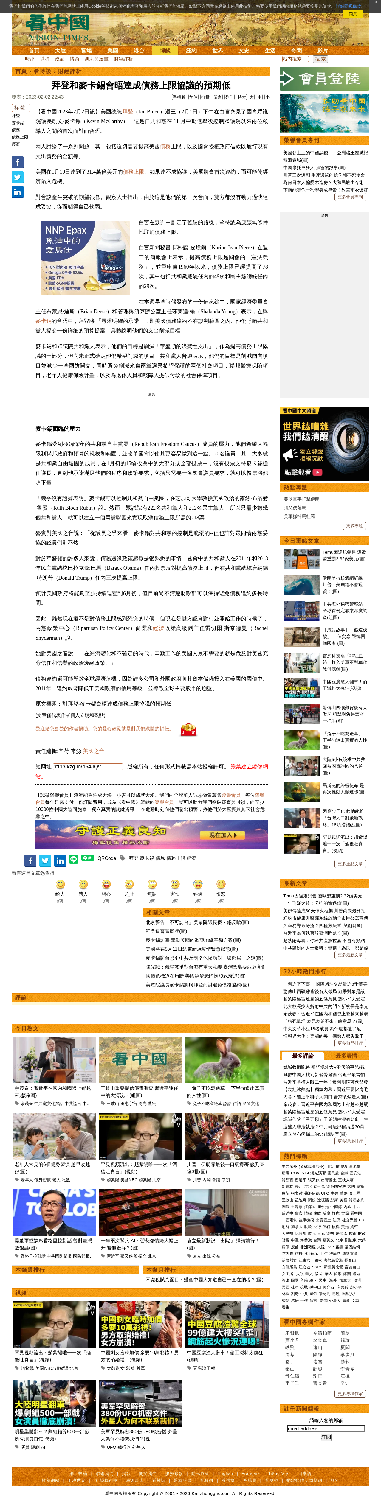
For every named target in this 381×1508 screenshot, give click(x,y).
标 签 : (21, 107)
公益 (216, 1256)
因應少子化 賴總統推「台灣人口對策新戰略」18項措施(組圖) (343, 818)
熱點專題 (296, 488)
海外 (333, 1280)
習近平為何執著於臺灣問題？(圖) (316, 933)
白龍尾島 (289, 1267)
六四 (351, 1186)
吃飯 (66, 1179)
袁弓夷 (319, 1186)
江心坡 (304, 1267)
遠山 (318, 1347)
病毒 (285, 1173)
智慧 (285, 1300)
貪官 (299, 1213)
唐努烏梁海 (333, 1260)
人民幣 (287, 1233)
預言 (313, 1300)
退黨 (360, 1186)
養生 (285, 1307)
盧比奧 (354, 1166)
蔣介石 (329, 1287)
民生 (323, 1280)
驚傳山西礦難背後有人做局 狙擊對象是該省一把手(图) (345, 714)
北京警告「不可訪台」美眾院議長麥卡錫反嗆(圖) (197, 922)
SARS (317, 1267)
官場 (86, 51)
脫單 (140, 1368)
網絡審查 (350, 1253)
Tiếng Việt (279, 1473)
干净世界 (77, 1480)
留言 (217, 97)
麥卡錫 (18, 122)
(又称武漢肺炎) (312, 1166)
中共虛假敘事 (95, 1103)
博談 (165, 51)
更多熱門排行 (350, 1043)
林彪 (285, 1293)
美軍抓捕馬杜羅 (299, 516)
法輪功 (335, 1253)
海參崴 (306, 1240)
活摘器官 (289, 1260)
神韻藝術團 (106, 1480)
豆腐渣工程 (204, 1368)
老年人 (27, 1179)
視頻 (21, 1293)
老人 (56, 1179)
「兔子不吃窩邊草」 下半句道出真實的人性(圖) (345, 740)
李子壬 (292, 1383)
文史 (243, 51)
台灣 (317, 1240)
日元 (321, 1233)
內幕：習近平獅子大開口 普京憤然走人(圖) (325, 1096)
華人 (309, 1274)
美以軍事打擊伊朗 (302, 499)
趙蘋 (345, 1361)
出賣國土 (329, 1180)
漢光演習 (318, 1173)
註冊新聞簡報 (302, 1409)
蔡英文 (328, 1240)
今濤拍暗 (322, 1333)
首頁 (34, 51)
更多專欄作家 (350, 1393)
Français (250, 1473)
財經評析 (123, 58)
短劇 (35, 1447)
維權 (299, 1253)
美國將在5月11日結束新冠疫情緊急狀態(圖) (192, 949)
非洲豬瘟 (308, 1247)
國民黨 (333, 1173)
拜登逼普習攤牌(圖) (166, 931)
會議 (216, 1179)
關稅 (312, 1200)
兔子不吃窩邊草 (207, 1103)
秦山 (290, 1368)
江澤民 (310, 1206)
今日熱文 (27, 1028)
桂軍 (295, 1287)
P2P (330, 1247)
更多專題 (354, 525)
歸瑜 (345, 1340)
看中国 (61, 27)
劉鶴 (285, 1206)
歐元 (312, 1233)
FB (361, 1220)
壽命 (346, 1300)
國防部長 (81, 1256)
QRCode (106, 858)
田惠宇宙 (128, 1103)
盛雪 (318, 1361)
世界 (217, 51)
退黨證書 (183, 1480)
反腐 (326, 1213)
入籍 (304, 1280)
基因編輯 (352, 1247)
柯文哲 (297, 1193)
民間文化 (250, 1103)
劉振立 (140, 1256)
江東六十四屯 (310, 1260)
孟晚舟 (300, 1200)
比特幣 (300, 1233)
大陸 (60, 51)
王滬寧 (297, 1206)
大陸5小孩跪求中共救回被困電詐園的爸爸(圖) (344, 766)
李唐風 (347, 1354)
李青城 (347, 1368)
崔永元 (323, 1206)
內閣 (206, 1179)
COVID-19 (300, 1173)
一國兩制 (289, 1220)
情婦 (308, 1213)
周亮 (142, 1103)
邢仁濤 (292, 1375)
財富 (285, 1240)
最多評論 (303, 1056)
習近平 (113, 1256)
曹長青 (320, 1383)
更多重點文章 (350, 863)
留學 (338, 1274)
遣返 (356, 1274)
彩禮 (130, 1368)
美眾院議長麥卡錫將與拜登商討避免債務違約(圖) (197, 984)
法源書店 (135, 1480)
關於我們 (148, 1473)
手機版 (179, 97)
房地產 (341, 1233)
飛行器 (124, 1447)
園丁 (290, 1361)
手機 (304, 1300)
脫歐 (308, 1226)
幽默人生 (350, 1293)
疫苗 (285, 1193)
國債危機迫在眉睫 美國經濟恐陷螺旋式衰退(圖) (196, 975)
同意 (353, 14)
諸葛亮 (324, 1293)
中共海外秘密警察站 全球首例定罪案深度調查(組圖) (345, 610)
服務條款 (174, 1473)
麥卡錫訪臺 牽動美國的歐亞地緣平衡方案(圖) (193, 940)
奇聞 (296, 51)
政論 (59, 58)
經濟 (16, 144)
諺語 (227, 1103)
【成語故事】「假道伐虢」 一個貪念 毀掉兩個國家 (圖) (345, 636)
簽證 (285, 1280)
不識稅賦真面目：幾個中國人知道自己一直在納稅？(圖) (205, 1279)
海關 (347, 1274)
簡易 (345, 1333)
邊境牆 (323, 1200)
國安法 (355, 1173)
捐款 (126, 1473)
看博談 (43, 71)
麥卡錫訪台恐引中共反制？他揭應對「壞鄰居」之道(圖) (205, 958)
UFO (111, 1447)
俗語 (237, 1103)
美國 (112, 51)
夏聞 (345, 1347)
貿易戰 (287, 1180)
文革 (355, 1300)
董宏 (152, 1103)
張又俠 (126, 1256)
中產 (295, 1240)
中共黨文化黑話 (48, 1103)
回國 (295, 1280)
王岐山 (113, 1103)
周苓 (290, 1354)
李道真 (320, 1340)
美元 (345, 1226)
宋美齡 (343, 1287)
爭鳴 (44, 58)
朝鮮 (285, 1226)
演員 (25, 1447)
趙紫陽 (113, 1179)
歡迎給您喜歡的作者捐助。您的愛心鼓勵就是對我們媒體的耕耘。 (104, 728)
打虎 (336, 1213)
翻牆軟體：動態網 (304, 1480)
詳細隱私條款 (348, 6)
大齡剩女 (116, 1368)
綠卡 (313, 1280)
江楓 (345, 1375)
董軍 (95, 1256)
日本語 (305, 1473)
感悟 (295, 1300)
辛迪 (345, 1383)
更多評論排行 (350, 1141)
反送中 (287, 1213)
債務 (16, 129)
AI (43, 1447)
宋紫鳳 (292, 1333)
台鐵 (344, 1173)
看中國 (356, 1213)
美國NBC (129, 1179)
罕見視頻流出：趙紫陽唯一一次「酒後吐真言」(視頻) (345, 844)
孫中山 (315, 1287)
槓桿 (336, 1226)
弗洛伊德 (312, 1193)
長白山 (350, 1260)
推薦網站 (51, 1480)
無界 (334, 1480)
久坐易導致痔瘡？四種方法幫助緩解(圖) (322, 925)
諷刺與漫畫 (97, 58)
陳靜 (318, 1354)
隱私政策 (200, 1473)
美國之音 (93, 751)
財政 (362, 1233)
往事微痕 (306, 1220)
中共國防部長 (59, 1256)
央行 (317, 1226)
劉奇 (295, 1293)
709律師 (311, 1253)
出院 (206, 1256)
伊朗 (226, 1179)
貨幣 (354, 1226)
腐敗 (317, 1213)
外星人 (138, 1447)
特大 (242, 97)
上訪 (324, 1253)
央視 (300, 1274)
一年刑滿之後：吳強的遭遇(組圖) (316, 903)
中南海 (336, 1206)
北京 (156, 1179)
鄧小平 (356, 1287)
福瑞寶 (250, 1480)
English (225, 1473)
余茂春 (27, 1103)
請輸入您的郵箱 (326, 1420)
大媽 (362, 1240)
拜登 (16, 115)
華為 (344, 1193)
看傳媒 (228, 1480)
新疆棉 (287, 1186)
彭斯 (334, 1200)
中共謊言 (73, 1103)
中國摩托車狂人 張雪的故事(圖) (314, 167)
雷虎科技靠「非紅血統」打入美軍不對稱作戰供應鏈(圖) (345, 662)
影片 (322, 51)
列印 (229, 97)
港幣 (330, 1233)
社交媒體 (349, 1220)
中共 (334, 1193)
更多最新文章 (350, 955)
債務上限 (20, 137)
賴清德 (341, 1166)
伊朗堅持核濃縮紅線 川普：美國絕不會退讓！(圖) (343, 584)
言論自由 (352, 1267)
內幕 (347, 1206)
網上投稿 (78, 1473)
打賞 (205, 97)
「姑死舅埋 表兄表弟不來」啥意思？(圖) (323, 1021)
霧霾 (339, 1247)
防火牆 (287, 1253)
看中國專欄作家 (305, 1322)
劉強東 (351, 1240)
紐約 (191, 51)
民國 (285, 1287)
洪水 (308, 1186)
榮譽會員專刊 (302, 140)
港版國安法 (336, 1186)
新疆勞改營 (333, 1267)
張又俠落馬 (295, 507)
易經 (336, 1293)
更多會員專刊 (350, 196)
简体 (193, 97)
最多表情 (346, 1056)
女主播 (288, 1274)
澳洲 (357, 1280)
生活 (270, 51)
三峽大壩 (346, 1180)
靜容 (318, 1368)
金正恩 (355, 1193)
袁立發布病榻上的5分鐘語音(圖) (315, 1134)
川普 (197, 1179)
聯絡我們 (105, 1473)
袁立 (197, 1256)
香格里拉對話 (33, 1256)
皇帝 (313, 1293)
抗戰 (304, 1287)
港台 (139, 51)
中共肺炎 (289, 1166)
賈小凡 (292, 1340)
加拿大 (297, 1226)
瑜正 (318, 1375)
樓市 (353, 1233)
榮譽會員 (231, 795)
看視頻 (271, 1480)
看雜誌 (158, 1480)
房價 (285, 1247)
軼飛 (290, 1347)
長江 (299, 1186)
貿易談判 (357, 1200)
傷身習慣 (42, 1179)
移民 (318, 1274)
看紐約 (206, 1480)
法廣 (336, 1220)
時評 (30, 58)
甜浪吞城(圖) (296, 160)
